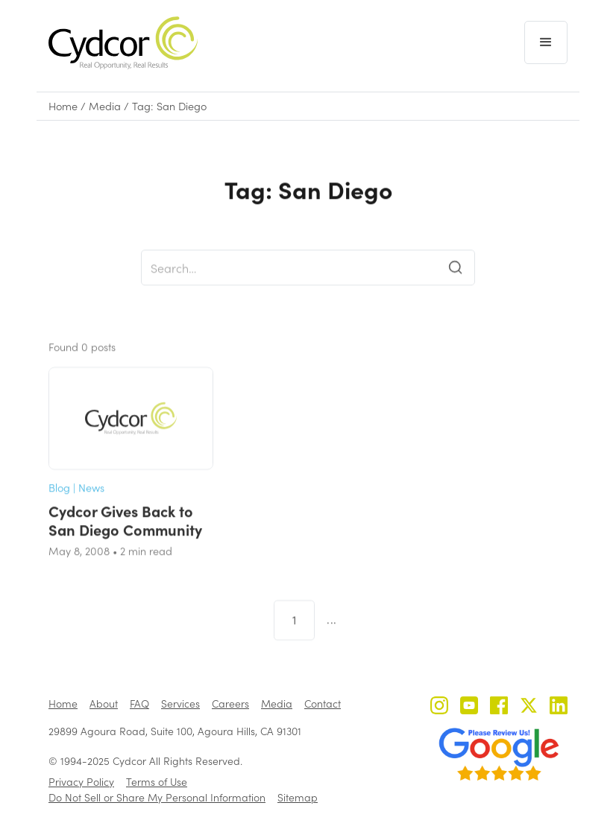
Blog (59, 501)
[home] (123, 43)
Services (180, 703)
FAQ (139, 703)
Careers (230, 703)
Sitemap (297, 797)
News (91, 501)
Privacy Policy (81, 782)
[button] (546, 42)
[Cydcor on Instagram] (439, 707)
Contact (322, 703)
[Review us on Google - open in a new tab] (499, 754)
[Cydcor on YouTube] (469, 707)
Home (63, 106)
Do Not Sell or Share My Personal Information (156, 797)
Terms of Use (156, 782)
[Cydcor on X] (529, 707)
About (103, 703)
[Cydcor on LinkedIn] (559, 707)
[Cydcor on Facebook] (499, 707)
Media (105, 106)
